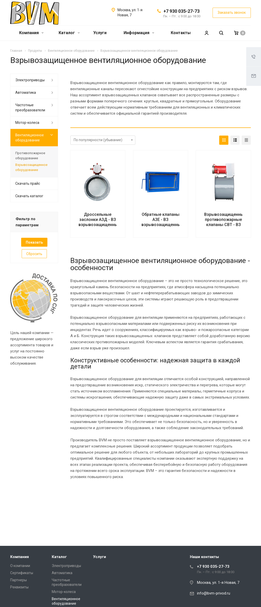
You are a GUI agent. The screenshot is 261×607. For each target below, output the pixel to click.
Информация (139, 32)
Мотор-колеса (27, 123)
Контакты (181, 32)
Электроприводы (30, 80)
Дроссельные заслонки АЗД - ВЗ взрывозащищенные (99, 219)
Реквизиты (19, 587)
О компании (20, 566)
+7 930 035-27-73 (181, 11)
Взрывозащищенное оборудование (31, 167)
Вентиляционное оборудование (29, 137)
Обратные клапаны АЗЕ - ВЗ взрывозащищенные (162, 219)
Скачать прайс (27, 183)
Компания (31, 32)
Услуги (100, 32)
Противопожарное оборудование (30, 155)
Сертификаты (21, 573)
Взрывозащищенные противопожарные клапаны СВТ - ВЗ (225, 219)
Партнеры (18, 580)
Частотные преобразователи (30, 107)
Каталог (69, 32)
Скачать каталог (29, 196)
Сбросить (34, 254)
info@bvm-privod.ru (213, 593)
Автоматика (25, 92)
